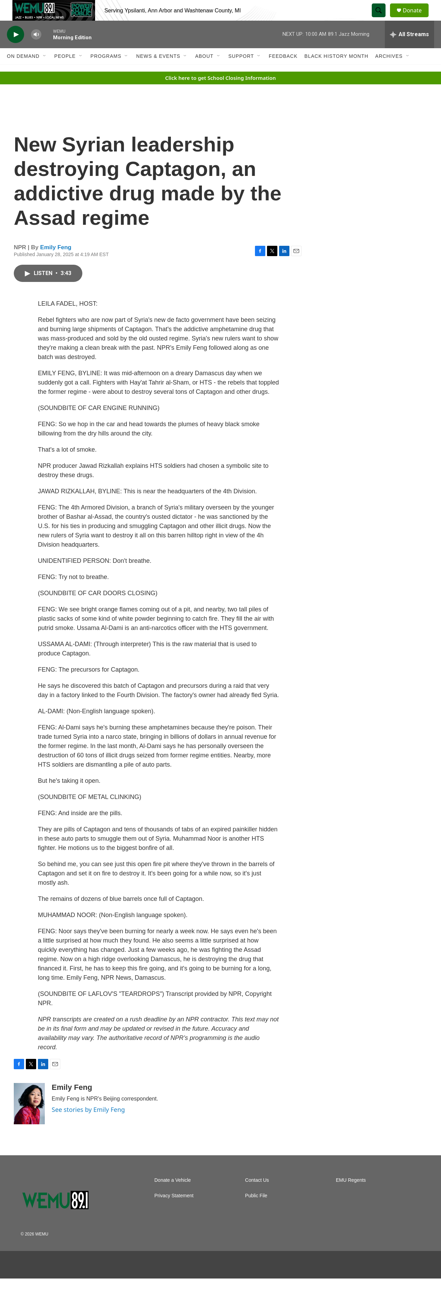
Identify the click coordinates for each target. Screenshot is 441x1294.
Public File (256, 1211)
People (65, 71)
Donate (416, 18)
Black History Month (336, 71)
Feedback (283, 71)
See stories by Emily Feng (88, 1125)
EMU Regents (351, 1195)
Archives (389, 71)
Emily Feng (56, 263)
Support (241, 71)
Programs (106, 71)
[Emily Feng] (29, 1119)
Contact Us (257, 1195)
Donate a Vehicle (172, 1195)
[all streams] (409, 50)
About (204, 71)
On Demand (23, 71)
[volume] (36, 50)
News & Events (158, 71)
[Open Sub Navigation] (45, 71)
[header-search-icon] (382, 18)
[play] (15, 50)
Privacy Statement (174, 1211)
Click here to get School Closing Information (220, 93)
